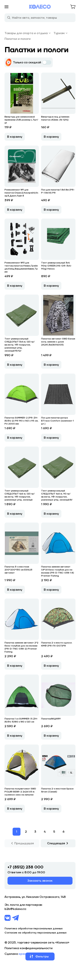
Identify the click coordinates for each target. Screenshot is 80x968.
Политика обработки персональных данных (34, 928)
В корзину (14, 137)
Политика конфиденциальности (29, 948)
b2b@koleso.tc (15, 909)
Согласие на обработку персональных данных (35, 932)
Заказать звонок (40, 881)
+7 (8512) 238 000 (25, 867)
